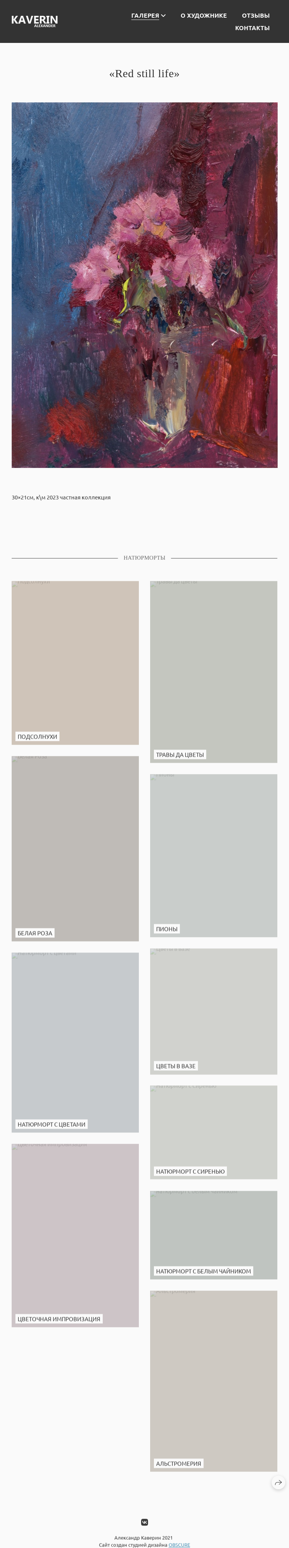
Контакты (252, 28)
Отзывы (256, 15)
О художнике (204, 15)
